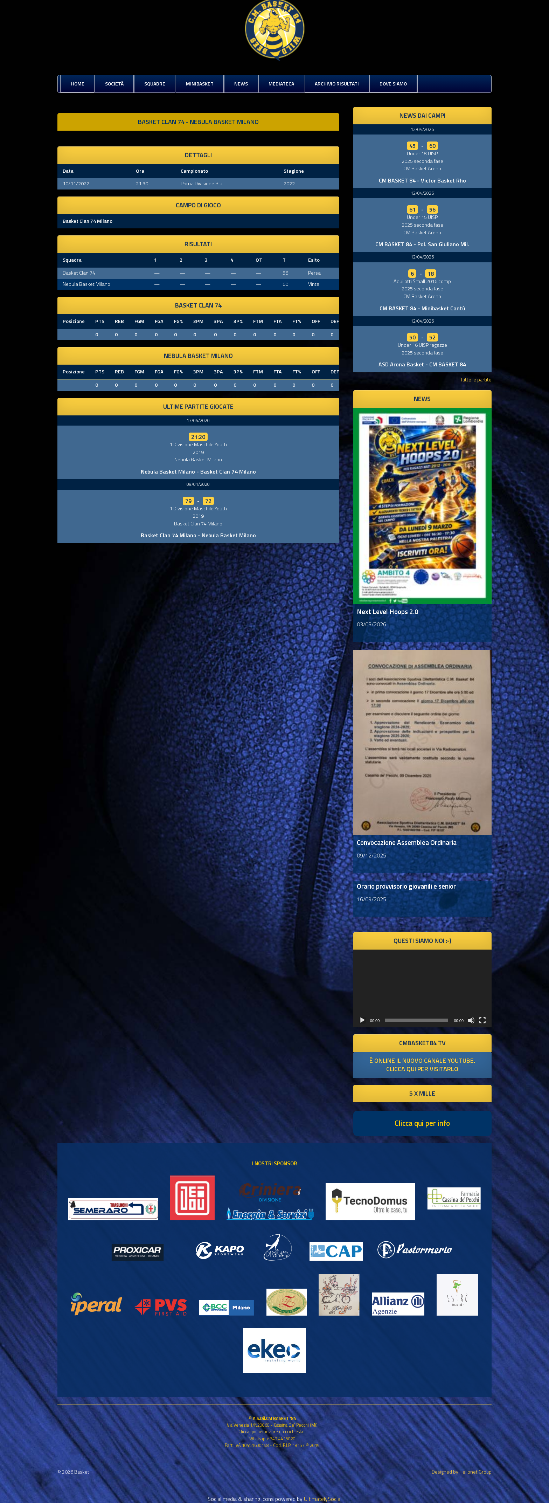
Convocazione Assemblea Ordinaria (407, 842)
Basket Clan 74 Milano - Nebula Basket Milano (198, 535)
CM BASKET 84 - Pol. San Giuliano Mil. (422, 244)
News (241, 83)
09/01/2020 (198, 484)
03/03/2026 (371, 624)
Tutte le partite (476, 379)
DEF (335, 321)
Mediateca (281, 83)
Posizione (74, 321)
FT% (296, 321)
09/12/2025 (371, 855)
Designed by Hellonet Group (462, 1471)
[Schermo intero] (482, 1020)
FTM (258, 321)
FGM (139, 321)
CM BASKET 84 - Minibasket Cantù (422, 308)
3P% (238, 321)
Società (114, 83)
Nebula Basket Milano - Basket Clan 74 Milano (198, 471)
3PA (218, 321)
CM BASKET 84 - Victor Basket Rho (422, 180)
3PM (198, 321)
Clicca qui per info (422, 1123)
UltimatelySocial (322, 1499)
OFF (316, 321)
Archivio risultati (337, 83)
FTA (277, 321)
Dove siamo (393, 83)
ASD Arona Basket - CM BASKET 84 (422, 364)
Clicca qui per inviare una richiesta (270, 1431)
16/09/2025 (371, 899)
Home (77, 83)
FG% (178, 321)
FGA (159, 321)
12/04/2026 (422, 129)
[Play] (362, 1020)
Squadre (154, 83)
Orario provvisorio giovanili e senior (406, 886)
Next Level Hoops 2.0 (387, 611)
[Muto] (471, 1020)
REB (119, 321)
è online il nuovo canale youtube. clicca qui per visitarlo (422, 1065)
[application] (422, 988)
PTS (99, 321)
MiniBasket (200, 83)
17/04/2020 (198, 420)
